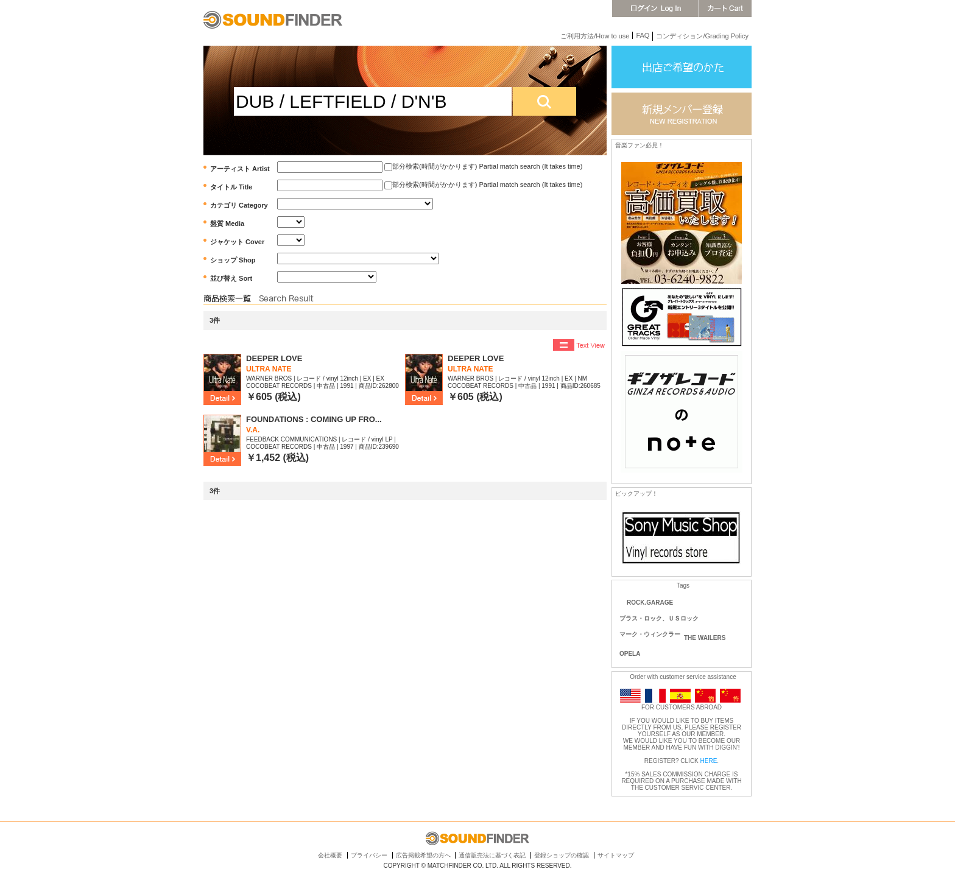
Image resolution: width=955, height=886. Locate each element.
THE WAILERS (704, 638)
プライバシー (369, 855)
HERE (708, 761)
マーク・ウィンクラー (649, 634)
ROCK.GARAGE (650, 602)
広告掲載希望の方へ (423, 855)
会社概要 (330, 855)
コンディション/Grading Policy (702, 36)
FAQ (642, 35)
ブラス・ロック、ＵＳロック (659, 618)
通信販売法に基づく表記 (492, 855)
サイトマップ (615, 855)
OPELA (629, 653)
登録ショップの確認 (561, 855)
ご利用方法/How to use (594, 36)
